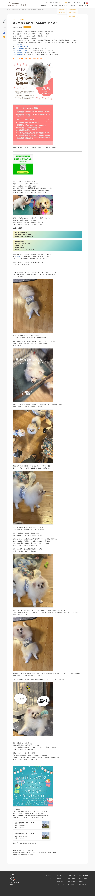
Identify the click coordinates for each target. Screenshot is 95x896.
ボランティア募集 (54, 3)
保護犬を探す (44, 5)
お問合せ (78, 3)
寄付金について (60, 881)
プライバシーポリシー (78, 893)
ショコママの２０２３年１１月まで (23, 50)
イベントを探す (53, 5)
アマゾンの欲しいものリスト (21, 46)
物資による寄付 (71, 881)
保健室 (27, 27)
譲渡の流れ (59, 878)
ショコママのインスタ (20, 52)
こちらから (18, 256)
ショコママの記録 (63, 3)
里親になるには (63, 5)
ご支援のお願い (72, 5)
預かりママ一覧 (71, 3)
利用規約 (70, 893)
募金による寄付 (71, 878)
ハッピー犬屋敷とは (83, 5)
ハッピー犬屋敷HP (19, 48)
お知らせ (47, 3)
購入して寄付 (71, 884)
